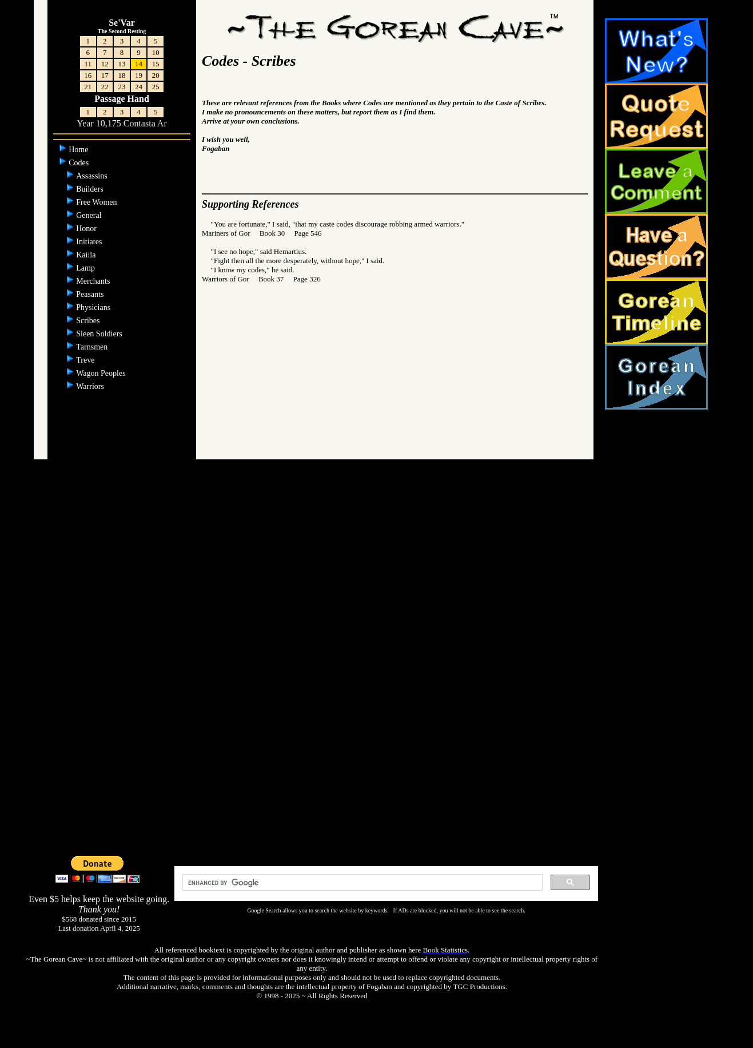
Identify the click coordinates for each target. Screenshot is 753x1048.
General (89, 215)
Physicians (94, 307)
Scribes (89, 320)
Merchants (94, 281)
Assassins (92, 176)
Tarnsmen (93, 347)
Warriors (91, 386)
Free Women (97, 202)
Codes (80, 162)
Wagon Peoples (102, 373)
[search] (361, 883)
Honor (87, 228)
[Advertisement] (377, 672)
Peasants (91, 294)
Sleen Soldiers (100, 334)
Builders (90, 189)
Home (79, 149)
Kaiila (87, 255)
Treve (86, 360)
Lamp (86, 268)
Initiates (90, 241)
